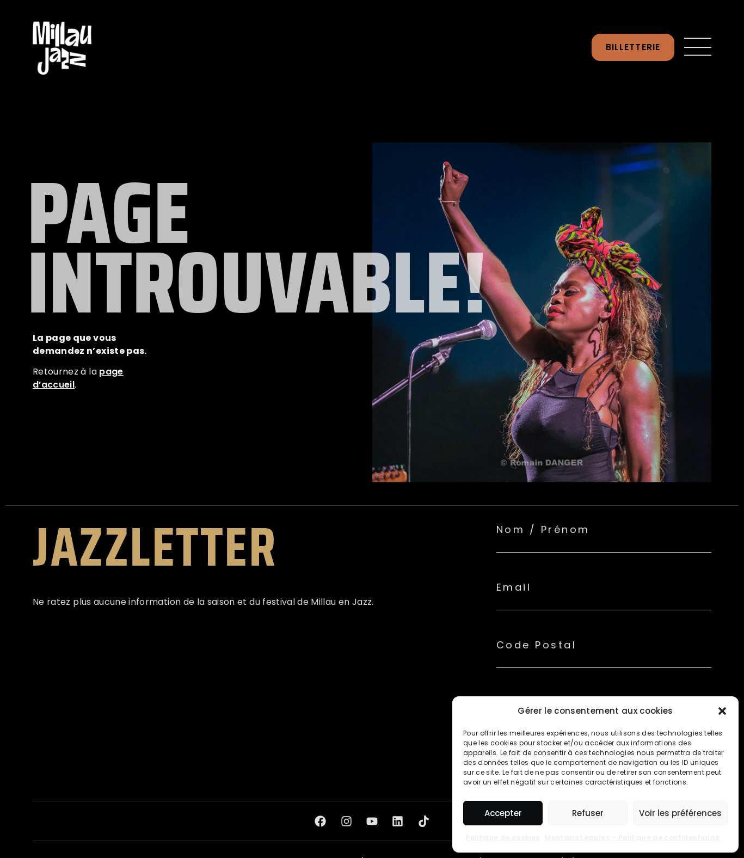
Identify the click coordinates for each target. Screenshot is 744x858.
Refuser (588, 813)
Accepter (503, 813)
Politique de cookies (502, 837)
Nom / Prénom (543, 530)
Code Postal (536, 645)
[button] (722, 711)
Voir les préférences (680, 813)
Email (514, 587)
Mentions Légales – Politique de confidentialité (632, 837)
